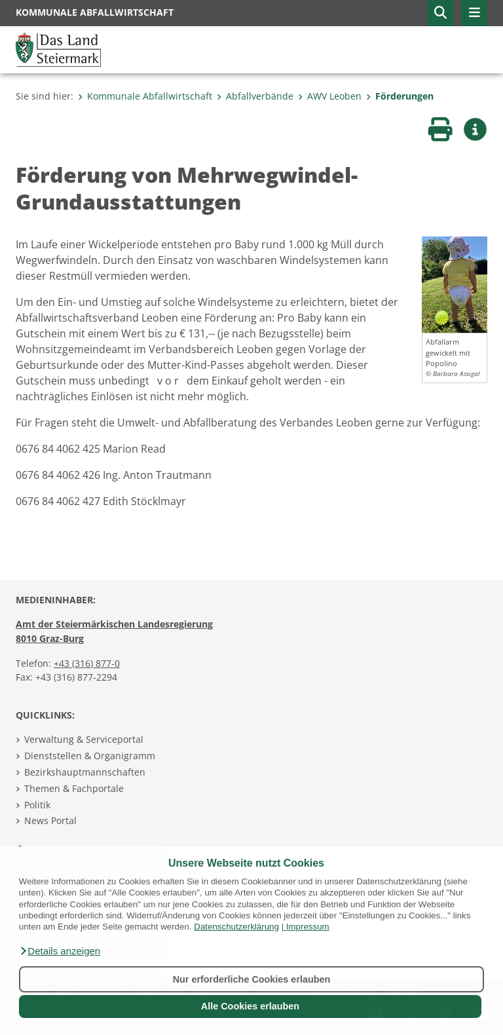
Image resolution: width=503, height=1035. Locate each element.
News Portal (50, 820)
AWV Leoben (330, 96)
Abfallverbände (255, 96)
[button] (59, 951)
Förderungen (400, 96)
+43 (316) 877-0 (87, 663)
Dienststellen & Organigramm (89, 755)
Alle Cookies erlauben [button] (250, 1006)
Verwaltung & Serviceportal (83, 739)
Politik (37, 805)
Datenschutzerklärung (236, 927)
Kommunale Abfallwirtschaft (145, 96)
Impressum (307, 927)
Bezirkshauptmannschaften (84, 772)
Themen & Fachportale (74, 788)
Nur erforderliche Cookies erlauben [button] (252, 979)
